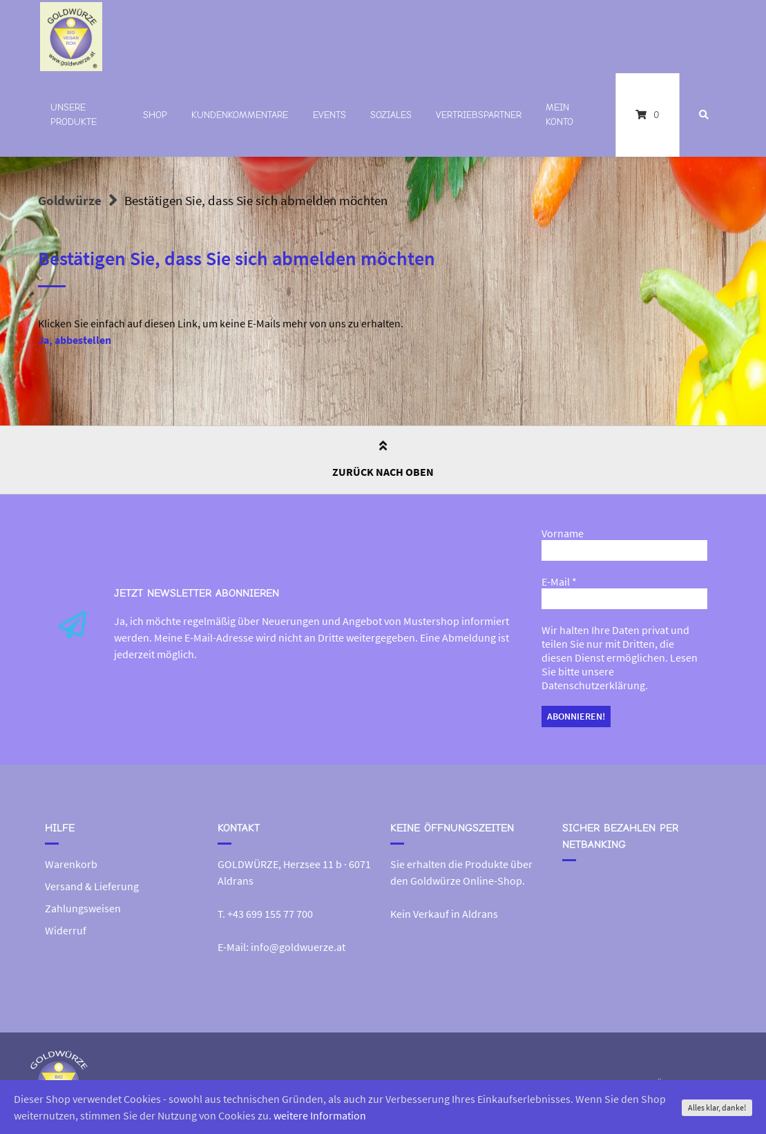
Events (329, 115)
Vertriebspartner (478, 115)
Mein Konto (559, 115)
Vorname (563, 533)
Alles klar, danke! (717, 1107)
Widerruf (65, 930)
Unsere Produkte (73, 115)
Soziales (391, 115)
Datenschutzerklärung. (595, 685)
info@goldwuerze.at (298, 947)
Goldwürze (70, 200)
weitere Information (320, 1115)
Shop (155, 115)
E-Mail (559, 581)
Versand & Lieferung (92, 886)
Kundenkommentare (239, 115)
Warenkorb (71, 864)
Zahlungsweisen (83, 908)
